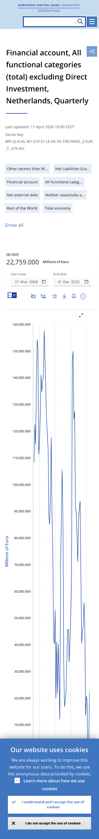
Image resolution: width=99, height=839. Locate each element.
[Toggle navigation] (92, 21)
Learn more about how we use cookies (54, 785)
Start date (18, 274)
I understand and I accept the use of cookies (53, 805)
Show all (14, 225)
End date (60, 274)
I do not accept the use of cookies (53, 823)
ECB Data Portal (49, 10)
